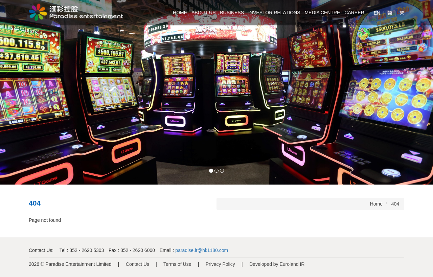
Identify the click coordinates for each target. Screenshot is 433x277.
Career (354, 12)
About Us (203, 12)
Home (180, 12)
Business (232, 12)
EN (378, 13)
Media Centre (322, 12)
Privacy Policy (220, 264)
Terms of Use (177, 264)
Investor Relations (274, 12)
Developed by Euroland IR (276, 264)
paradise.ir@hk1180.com (201, 250)
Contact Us (137, 264)
